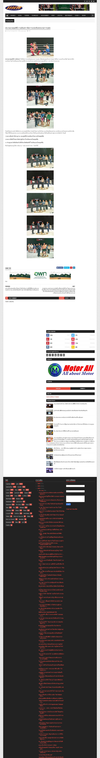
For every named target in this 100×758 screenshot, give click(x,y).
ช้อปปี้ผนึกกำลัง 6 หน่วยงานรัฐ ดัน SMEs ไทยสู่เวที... (50, 650)
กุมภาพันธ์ (41, 731)
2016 (39, 750)
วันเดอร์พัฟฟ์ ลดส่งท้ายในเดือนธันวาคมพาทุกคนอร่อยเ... (51, 589)
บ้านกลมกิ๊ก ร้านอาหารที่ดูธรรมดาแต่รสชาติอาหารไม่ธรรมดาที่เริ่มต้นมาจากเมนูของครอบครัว (84, 114)
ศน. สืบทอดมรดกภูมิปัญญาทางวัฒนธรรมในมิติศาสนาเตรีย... (51, 600)
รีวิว (14, 365)
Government (8, 363)
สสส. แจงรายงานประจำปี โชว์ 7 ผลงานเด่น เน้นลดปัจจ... (51, 549)
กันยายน (41, 714)
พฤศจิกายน (42, 709)
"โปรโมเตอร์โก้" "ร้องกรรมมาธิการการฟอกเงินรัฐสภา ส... (51, 480)
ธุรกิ (23, 380)
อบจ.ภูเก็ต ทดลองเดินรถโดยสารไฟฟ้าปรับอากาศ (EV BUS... (51, 702)
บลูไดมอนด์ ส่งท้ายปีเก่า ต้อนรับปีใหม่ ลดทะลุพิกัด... (50, 665)
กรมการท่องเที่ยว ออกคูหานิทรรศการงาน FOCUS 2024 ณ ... (51, 596)
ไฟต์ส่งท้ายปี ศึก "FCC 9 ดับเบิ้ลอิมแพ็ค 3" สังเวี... (51, 630)
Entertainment (45, 15)
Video (16, 380)
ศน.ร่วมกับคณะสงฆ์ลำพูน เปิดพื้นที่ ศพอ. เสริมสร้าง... (50, 388)
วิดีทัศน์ (7, 374)
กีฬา (30, 31)
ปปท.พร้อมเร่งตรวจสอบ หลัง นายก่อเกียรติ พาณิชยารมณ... (51, 499)
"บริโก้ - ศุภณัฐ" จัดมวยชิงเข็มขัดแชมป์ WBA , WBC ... (50, 392)
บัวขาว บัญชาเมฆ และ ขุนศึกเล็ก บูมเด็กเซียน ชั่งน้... (51, 422)
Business (13, 15)
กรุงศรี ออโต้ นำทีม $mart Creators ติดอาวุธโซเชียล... (51, 405)
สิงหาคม (41, 717)
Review (84, 15)
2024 (39, 346)
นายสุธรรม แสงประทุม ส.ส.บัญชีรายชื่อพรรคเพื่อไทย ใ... (51, 694)
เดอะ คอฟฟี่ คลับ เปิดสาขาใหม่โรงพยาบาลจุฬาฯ (51, 399)
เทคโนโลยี (16, 351)
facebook (62, 303)
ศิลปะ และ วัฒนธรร (10, 377)
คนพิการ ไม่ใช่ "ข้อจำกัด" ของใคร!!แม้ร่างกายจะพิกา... (51, 452)
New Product (68, 15)
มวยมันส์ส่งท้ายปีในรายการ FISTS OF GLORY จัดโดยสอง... (51, 377)
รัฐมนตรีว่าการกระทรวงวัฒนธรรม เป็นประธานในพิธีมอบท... (51, 358)
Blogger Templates (27, 755)
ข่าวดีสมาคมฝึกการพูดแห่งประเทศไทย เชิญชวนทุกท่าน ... (51, 668)
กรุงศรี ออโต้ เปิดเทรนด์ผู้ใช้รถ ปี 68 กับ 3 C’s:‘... (51, 412)
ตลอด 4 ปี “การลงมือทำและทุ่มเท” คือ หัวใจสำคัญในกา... (51, 370)
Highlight (74, 77)
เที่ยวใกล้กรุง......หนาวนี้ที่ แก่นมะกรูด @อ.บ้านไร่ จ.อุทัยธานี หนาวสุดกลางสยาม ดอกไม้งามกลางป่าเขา (84, 145)
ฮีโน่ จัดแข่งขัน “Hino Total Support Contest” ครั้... (51, 646)
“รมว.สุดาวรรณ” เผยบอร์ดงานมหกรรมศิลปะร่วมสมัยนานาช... (51, 691)
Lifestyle (60, 15)
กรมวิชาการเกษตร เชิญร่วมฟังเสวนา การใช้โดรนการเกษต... (51, 592)
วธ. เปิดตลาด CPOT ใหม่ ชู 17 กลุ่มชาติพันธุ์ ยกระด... (51, 538)
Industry (17, 368)
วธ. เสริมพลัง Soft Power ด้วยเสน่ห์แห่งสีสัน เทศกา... (51, 546)
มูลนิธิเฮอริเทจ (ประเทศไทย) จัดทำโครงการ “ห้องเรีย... (51, 426)
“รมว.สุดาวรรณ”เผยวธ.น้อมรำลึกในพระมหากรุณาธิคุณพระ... (49, 683)
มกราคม (41, 733)
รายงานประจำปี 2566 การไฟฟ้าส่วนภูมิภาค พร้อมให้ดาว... (50, 463)
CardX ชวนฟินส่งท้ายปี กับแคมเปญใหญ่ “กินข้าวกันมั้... (51, 409)
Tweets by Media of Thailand (74, 85)
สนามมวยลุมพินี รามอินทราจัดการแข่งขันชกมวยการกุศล (51, 698)
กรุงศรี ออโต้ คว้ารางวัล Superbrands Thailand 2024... (51, 563)
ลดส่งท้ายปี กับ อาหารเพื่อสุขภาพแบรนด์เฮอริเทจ (51, 636)
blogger (51, 303)
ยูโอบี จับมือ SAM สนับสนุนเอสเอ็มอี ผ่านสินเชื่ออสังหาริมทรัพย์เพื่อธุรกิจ (84, 100)
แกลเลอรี (8, 371)
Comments (88, 77)
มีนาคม (41, 728)
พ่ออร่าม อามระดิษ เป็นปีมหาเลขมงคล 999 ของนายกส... (51, 381)
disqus (56, 303)
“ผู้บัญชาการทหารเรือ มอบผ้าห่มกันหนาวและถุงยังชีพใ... (51, 437)
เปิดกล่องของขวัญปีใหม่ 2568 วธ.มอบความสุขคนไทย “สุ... (51, 355)
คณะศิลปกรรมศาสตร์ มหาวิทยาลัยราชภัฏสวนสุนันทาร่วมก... (51, 488)
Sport (53, 15)
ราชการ (8, 348)
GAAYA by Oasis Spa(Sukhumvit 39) (48, 470)
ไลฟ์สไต (8, 383)
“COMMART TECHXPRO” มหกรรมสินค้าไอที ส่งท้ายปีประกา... (51, 687)
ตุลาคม (41, 712)
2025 (39, 344)
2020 (39, 743)
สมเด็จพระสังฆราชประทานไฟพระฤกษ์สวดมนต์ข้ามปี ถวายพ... (51, 448)
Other (76, 15)
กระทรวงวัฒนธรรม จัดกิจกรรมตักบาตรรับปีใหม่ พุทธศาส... (51, 351)
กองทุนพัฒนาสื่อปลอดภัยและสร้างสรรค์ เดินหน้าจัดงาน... (51, 535)
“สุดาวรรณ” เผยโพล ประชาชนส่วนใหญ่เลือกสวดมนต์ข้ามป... (51, 384)
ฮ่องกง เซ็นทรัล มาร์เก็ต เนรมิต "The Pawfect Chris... (50, 553)
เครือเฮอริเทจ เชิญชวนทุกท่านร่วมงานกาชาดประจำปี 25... (50, 581)
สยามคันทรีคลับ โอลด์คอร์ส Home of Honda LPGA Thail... (50, 434)
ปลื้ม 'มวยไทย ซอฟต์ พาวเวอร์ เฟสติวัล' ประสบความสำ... (50, 672)
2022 (39, 739)
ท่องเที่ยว (20, 345)
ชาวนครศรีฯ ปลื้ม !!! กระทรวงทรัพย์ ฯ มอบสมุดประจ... (51, 473)
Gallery (28, 374)
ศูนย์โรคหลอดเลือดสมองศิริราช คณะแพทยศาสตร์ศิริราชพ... (48, 402)
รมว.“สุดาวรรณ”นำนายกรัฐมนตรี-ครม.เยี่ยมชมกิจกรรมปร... (51, 441)
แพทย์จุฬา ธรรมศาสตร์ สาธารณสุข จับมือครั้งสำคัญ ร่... (50, 531)
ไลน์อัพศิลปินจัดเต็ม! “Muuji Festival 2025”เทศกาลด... (51, 642)
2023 (39, 736)
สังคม (16, 348)
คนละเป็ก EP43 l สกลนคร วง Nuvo (48, 603)
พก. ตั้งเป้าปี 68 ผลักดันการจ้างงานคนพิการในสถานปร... (50, 467)
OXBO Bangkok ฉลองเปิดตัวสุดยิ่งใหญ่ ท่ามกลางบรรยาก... (51, 415)
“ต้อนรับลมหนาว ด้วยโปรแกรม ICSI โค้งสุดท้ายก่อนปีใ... (51, 570)
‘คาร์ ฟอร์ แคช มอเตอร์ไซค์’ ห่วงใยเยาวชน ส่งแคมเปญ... (50, 657)
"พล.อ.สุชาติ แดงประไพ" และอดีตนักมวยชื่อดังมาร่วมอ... (51, 512)
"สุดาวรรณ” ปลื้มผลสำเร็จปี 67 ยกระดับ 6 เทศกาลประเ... (50, 460)
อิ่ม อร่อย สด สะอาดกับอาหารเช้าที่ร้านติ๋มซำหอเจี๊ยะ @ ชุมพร (84, 106)
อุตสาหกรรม (19, 360)
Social (20, 15)
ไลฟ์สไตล (17, 371)
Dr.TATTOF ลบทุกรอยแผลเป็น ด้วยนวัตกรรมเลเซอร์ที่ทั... (50, 484)
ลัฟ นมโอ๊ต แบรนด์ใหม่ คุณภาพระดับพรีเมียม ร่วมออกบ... (51, 430)
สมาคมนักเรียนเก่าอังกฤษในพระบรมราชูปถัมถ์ (50, 502)
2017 (39, 748)
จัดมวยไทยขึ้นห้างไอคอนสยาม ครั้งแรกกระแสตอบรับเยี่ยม (50, 680)
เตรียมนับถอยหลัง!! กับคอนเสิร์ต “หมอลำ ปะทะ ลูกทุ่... (51, 606)
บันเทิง (7, 351)
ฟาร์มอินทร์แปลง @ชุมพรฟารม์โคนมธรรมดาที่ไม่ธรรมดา (84, 152)
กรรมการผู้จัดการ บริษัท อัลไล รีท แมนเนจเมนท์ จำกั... (51, 633)
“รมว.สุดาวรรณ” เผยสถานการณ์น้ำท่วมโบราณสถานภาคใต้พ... (51, 676)
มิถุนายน (41, 721)
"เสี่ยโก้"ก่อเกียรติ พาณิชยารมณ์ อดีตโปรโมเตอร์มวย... (51, 559)
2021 (39, 741)
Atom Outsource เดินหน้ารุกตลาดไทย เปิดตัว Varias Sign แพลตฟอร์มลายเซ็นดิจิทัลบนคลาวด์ (84, 159)
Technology (35, 15)
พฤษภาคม (41, 724)
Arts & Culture (26, 371)
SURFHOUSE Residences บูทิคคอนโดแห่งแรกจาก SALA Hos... (51, 639)
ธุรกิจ (17, 342)
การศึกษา (25, 354)
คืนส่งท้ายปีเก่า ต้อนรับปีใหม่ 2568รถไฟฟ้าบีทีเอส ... (51, 445)
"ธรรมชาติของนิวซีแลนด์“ (45, 613)
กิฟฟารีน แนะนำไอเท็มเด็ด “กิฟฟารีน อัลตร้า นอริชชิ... (51, 419)
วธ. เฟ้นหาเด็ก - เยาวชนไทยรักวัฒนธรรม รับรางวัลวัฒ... (50, 619)
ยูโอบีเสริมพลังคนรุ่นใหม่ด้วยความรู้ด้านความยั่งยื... (50, 578)
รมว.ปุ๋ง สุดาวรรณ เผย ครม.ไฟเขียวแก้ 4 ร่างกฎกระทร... (51, 477)
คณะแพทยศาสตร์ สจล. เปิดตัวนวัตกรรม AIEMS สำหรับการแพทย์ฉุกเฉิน (84, 93)
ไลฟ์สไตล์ (8, 342)
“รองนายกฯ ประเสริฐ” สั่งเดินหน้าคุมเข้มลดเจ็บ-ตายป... (51, 362)
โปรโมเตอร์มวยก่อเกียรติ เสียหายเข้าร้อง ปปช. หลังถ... (50, 520)
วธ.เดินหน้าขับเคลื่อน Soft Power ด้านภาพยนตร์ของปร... (51, 373)
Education (22, 365)
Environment (8, 380)
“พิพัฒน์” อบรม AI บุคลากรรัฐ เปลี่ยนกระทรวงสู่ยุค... (51, 456)
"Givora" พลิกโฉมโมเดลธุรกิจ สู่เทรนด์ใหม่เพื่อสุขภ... (51, 523)
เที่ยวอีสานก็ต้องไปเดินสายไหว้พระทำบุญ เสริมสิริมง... (51, 542)
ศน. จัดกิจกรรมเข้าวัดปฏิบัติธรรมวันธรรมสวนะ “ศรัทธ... (51, 509)
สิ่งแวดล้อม (18, 363)
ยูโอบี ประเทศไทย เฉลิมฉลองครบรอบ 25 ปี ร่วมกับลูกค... (51, 574)
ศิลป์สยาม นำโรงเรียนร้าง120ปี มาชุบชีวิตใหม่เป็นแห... (50, 706)
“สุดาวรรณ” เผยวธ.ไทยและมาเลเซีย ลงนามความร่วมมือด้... (50, 516)
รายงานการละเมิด (71, 367)
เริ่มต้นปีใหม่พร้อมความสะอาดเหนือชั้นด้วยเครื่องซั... (51, 661)
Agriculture (21, 377)
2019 (39, 746)
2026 (39, 342)
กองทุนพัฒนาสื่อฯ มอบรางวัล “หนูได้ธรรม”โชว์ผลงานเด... (51, 505)
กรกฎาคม (41, 719)
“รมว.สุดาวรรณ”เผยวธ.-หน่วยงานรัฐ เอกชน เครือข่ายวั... (50, 610)
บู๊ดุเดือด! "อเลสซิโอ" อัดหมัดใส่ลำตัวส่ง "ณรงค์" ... (51, 627)
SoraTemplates (13, 755)
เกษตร (16, 354)
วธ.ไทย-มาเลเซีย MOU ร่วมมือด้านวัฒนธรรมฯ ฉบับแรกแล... (50, 495)
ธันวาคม (41, 349)
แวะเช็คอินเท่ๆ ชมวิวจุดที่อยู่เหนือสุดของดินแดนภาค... (51, 396)
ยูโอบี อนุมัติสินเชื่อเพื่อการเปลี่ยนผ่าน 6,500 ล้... (51, 556)
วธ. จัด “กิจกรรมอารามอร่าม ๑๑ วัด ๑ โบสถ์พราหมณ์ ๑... (50, 366)
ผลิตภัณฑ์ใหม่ (9, 345)
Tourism (26, 15)
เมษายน (41, 726)
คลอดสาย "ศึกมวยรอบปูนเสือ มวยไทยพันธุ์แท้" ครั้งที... (50, 491)
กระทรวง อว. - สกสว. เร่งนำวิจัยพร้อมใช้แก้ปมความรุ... (50, 567)
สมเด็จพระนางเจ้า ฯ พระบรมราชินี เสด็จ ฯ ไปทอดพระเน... (50, 527)
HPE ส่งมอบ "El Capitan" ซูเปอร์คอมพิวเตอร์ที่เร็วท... (51, 654)
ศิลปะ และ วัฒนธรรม (18, 374)
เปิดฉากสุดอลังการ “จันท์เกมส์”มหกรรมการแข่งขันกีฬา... (50, 585)
